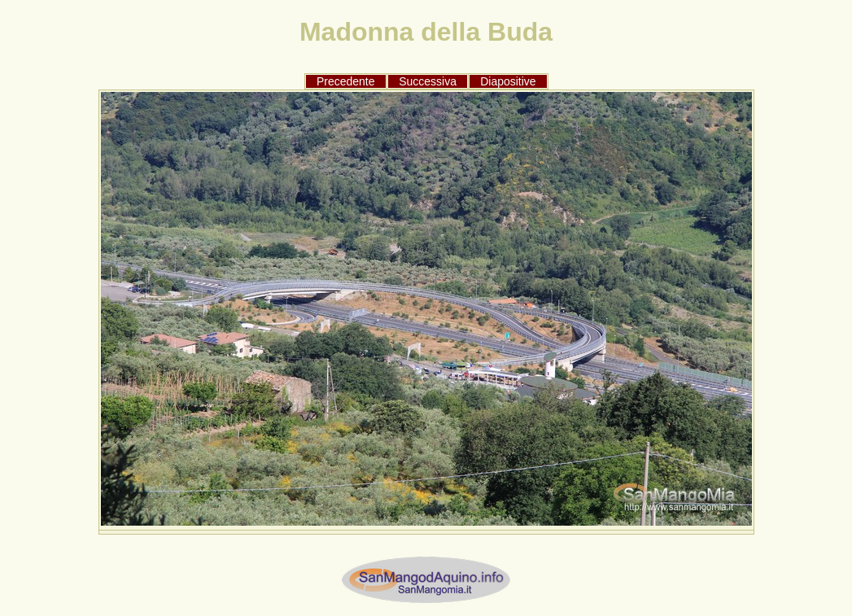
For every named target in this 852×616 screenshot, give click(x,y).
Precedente (346, 81)
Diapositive (507, 81)
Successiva (428, 81)
